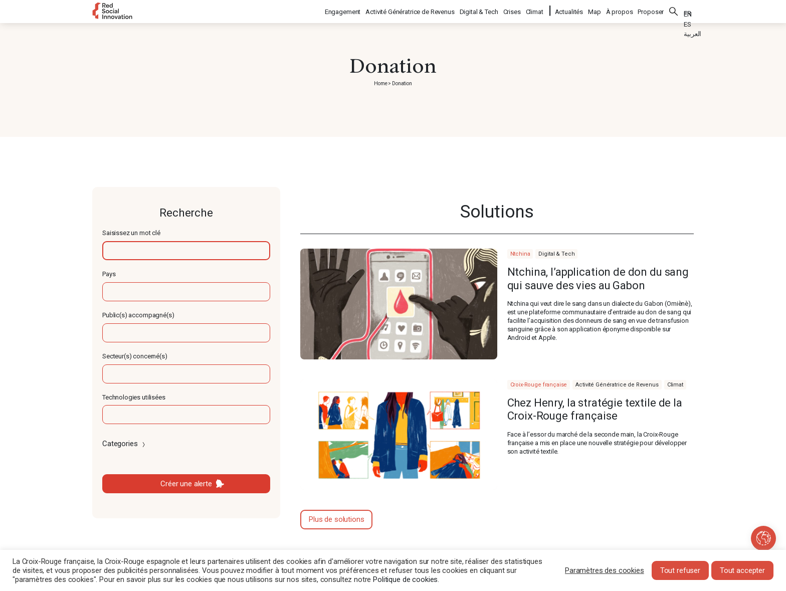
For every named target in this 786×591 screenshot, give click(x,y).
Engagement (343, 10)
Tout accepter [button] (742, 570)
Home (380, 83)
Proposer (651, 10)
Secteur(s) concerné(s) (134, 356)
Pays (108, 274)
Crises (512, 10)
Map (594, 10)
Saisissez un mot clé (131, 233)
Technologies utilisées (133, 397)
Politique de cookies (405, 579)
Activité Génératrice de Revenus (410, 10)
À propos (619, 10)
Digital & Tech (479, 10)
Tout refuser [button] (680, 570)
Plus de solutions (336, 519)
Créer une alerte (186, 483)
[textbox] (186, 250)
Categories (124, 443)
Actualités (569, 10)
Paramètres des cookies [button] (604, 570)
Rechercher (673, 10)
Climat (535, 10)
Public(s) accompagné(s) (138, 315)
